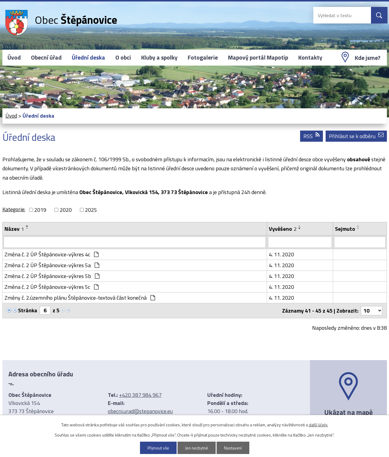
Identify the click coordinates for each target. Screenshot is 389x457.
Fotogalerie (203, 57)
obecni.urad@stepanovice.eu (140, 411)
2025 (91, 210)
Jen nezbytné (196, 448)
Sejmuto (345, 229)
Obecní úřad (46, 57)
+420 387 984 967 (140, 395)
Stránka (27, 310)
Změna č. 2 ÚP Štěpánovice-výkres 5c (52, 287)
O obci (123, 57)
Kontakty (310, 57)
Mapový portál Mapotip (258, 57)
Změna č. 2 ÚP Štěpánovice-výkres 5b (52, 276)
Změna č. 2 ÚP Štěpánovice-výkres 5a (52, 265)
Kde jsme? (367, 57)
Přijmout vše (157, 448)
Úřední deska (88, 57)
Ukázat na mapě (348, 412)
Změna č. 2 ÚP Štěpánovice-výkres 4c (52, 254)
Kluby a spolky (159, 57)
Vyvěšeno (282, 229)
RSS (311, 136)
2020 (66, 210)
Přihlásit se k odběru (356, 136)
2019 (40, 210)
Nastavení (234, 448)
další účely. (318, 424)
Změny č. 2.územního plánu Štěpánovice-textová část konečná (80, 298)
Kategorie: (13, 209)
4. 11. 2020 (281, 254)
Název (14, 229)
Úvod (14, 57)
